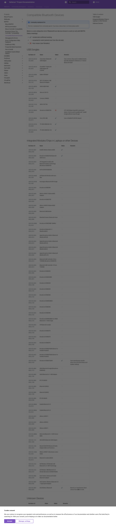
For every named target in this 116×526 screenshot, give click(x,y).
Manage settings (24, 521)
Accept (9, 521)
